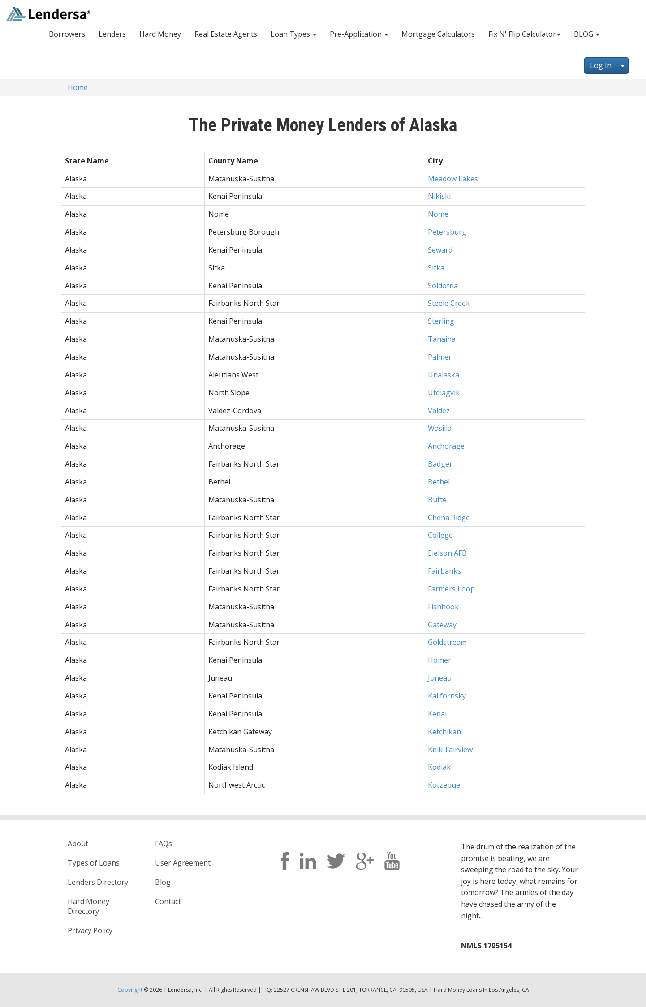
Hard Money (160, 34)
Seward (440, 250)
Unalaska (443, 375)
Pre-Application (359, 34)
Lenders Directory (98, 882)
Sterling (441, 321)
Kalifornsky (447, 696)
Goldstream (447, 642)
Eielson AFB (447, 553)
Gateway (442, 625)
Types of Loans (94, 863)
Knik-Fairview (450, 749)
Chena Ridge (449, 518)
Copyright (129, 990)
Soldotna (443, 286)
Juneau (440, 678)
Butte (437, 500)
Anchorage (446, 446)
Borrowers (67, 34)
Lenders (112, 34)
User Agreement (183, 863)
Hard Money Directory (88, 906)
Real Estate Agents (225, 34)
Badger (440, 464)
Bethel (439, 482)
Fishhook (443, 607)
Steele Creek (449, 303)
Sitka (436, 268)
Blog (163, 882)
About (78, 843)
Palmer (440, 357)
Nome (438, 214)
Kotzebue (444, 785)
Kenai (437, 714)
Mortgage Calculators (438, 34)
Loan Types (293, 34)
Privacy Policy (90, 930)
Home (78, 87)
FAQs (163, 843)
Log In (601, 65)
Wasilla (440, 428)
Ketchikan (444, 732)
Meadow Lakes (453, 179)
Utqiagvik (444, 393)
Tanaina (442, 339)
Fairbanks (444, 571)
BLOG (586, 34)
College (440, 535)
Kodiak (439, 767)
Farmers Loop (451, 589)
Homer (439, 660)
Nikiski (439, 196)
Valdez (439, 411)
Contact (168, 901)
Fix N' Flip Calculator (524, 34)
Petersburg (447, 232)
